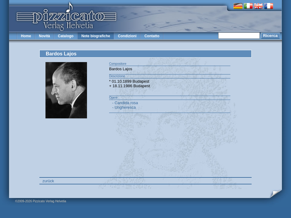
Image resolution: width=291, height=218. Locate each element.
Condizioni (127, 36)
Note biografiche (95, 36)
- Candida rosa (125, 103)
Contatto (151, 36)
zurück (48, 181)
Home (26, 36)
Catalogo (65, 36)
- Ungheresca (124, 107)
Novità (44, 36)
